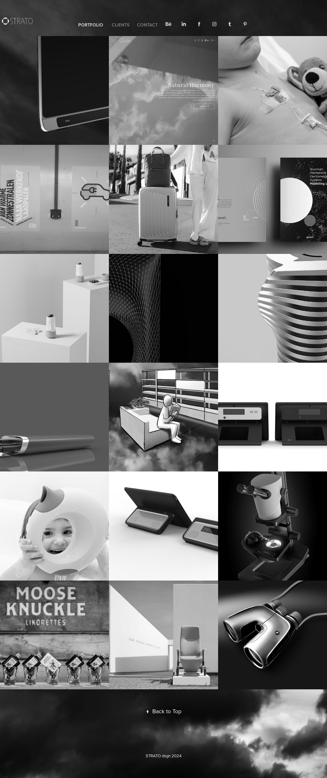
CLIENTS (120, 25)
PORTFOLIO (90, 25)
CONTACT (147, 25)
